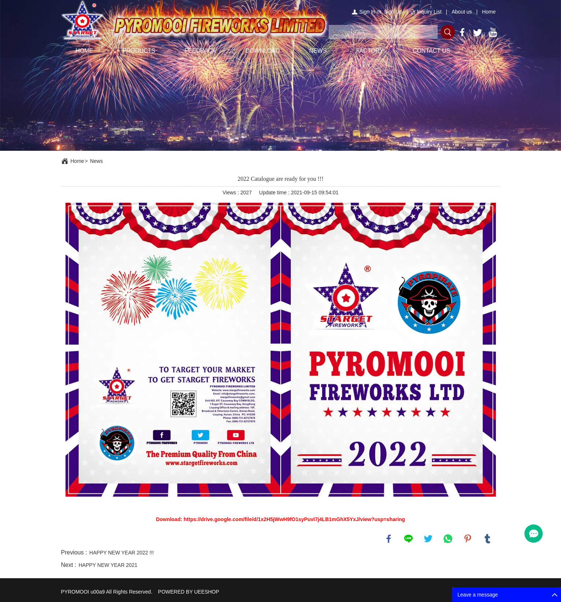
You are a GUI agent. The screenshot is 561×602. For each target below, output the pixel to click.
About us (462, 12)
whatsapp (447, 538)
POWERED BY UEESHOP (188, 592)
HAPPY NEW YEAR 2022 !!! (121, 553)
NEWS (318, 51)
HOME (84, 51)
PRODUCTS (139, 51)
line (408, 538)
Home (488, 12)
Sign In (367, 12)
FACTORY (370, 51)
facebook (388, 538)
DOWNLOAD (263, 51)
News (96, 161)
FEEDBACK (200, 51)
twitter (428, 538)
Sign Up (393, 12)
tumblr (487, 538)
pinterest (467, 538)
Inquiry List (429, 12)
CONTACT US (431, 51)
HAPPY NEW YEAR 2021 (108, 565)
